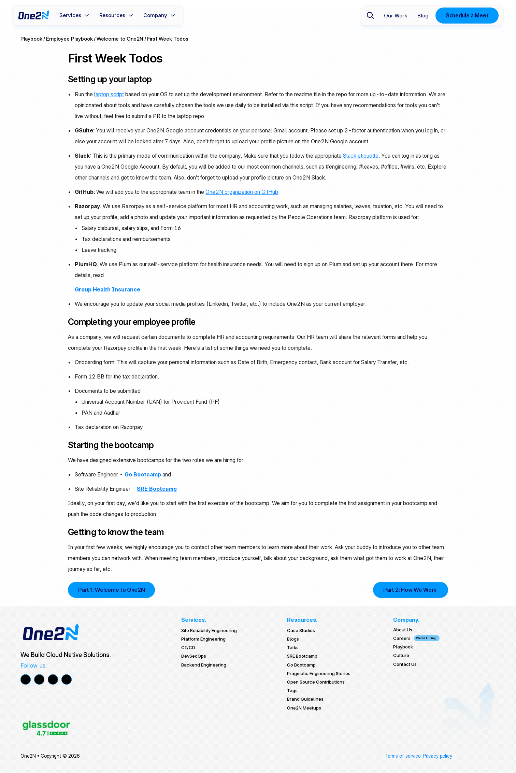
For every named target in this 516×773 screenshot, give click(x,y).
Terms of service (403, 756)
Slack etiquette (360, 155)
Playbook (31, 38)
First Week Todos (167, 38)
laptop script (109, 94)
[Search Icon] (370, 15)
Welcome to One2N (120, 38)
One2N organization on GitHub (241, 191)
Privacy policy (437, 756)
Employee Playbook (69, 38)
